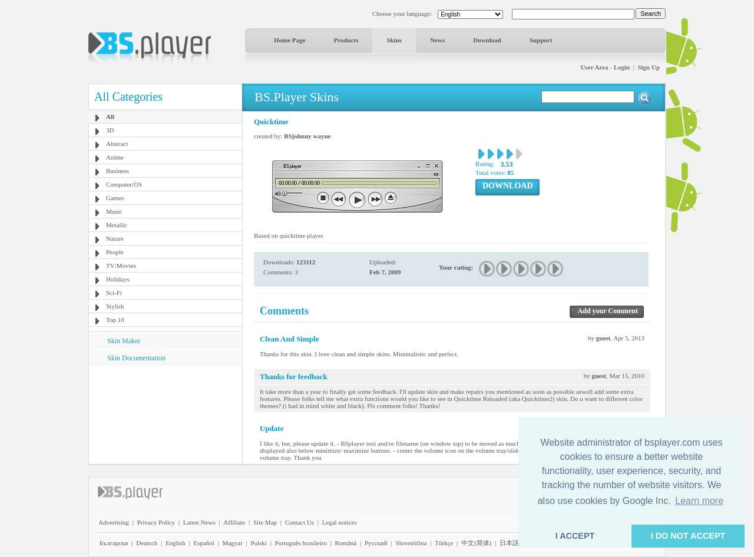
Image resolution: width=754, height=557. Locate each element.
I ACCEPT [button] (575, 536)
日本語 (509, 542)
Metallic (117, 224)
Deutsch (146, 542)
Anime (115, 157)
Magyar (232, 542)
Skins (394, 40)
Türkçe (444, 542)
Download (487, 40)
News (437, 40)
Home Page (289, 40)
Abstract (117, 143)
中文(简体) (476, 542)
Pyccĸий (376, 542)
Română (346, 542)
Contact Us (299, 522)
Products (345, 40)
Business (117, 170)
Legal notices (339, 522)
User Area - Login (605, 67)
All (110, 116)
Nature (115, 238)
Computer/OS (124, 184)
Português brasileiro (301, 542)
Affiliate (234, 522)
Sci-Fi (114, 292)
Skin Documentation (136, 358)
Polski (258, 542)
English (176, 542)
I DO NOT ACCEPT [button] (688, 536)
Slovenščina (410, 542)
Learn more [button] (699, 501)
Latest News (199, 522)
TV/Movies (121, 265)
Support (541, 40)
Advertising (113, 522)
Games (115, 197)
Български (114, 542)
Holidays (118, 279)
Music (114, 211)
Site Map (265, 522)
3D (110, 130)
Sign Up (648, 67)
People (115, 252)
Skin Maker (123, 341)
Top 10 (115, 319)
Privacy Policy (156, 522)
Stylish (115, 306)
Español (203, 542)
